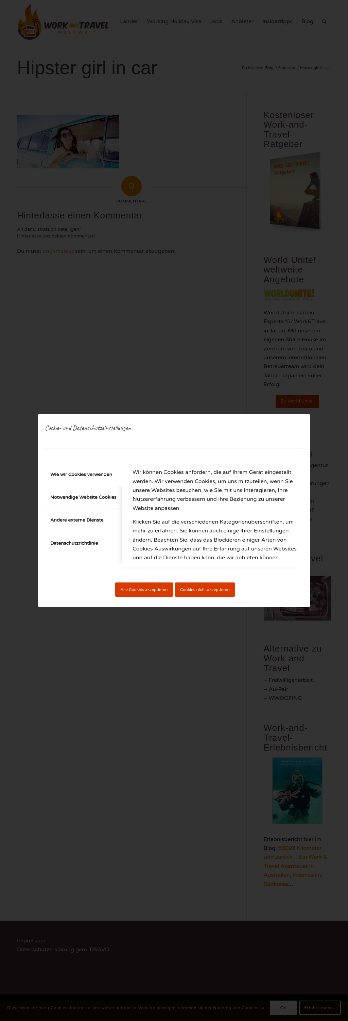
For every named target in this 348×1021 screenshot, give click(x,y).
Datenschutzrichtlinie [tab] (74, 543)
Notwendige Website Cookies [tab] (83, 497)
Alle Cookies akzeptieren (144, 589)
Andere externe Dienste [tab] (77, 520)
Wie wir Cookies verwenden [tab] (81, 474)
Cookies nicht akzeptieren (205, 589)
